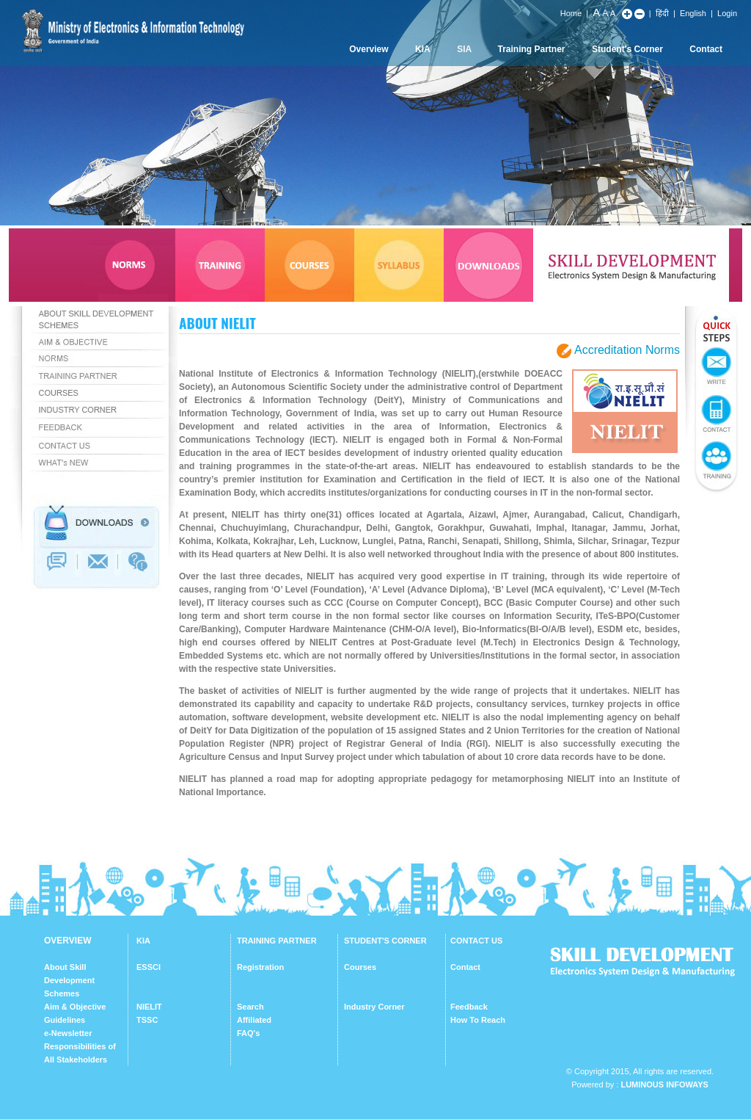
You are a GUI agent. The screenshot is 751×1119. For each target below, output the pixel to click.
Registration (260, 967)
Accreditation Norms (627, 350)
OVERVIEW (67, 940)
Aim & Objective (75, 1006)
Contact (705, 49)
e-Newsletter (68, 1033)
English (693, 13)
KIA (423, 49)
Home (571, 13)
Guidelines (64, 1019)
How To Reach (477, 1019)
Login (727, 13)
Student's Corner (627, 49)
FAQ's (248, 1033)
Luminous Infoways (664, 1084)
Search (250, 1006)
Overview (368, 49)
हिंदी (662, 13)
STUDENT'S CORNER (385, 940)
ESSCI (148, 967)
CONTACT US (476, 940)
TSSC (147, 1019)
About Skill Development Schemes (69, 980)
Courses (360, 967)
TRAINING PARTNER (277, 940)
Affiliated (254, 1019)
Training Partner (531, 49)
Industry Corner (374, 1006)
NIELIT (149, 1006)
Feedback (469, 1006)
